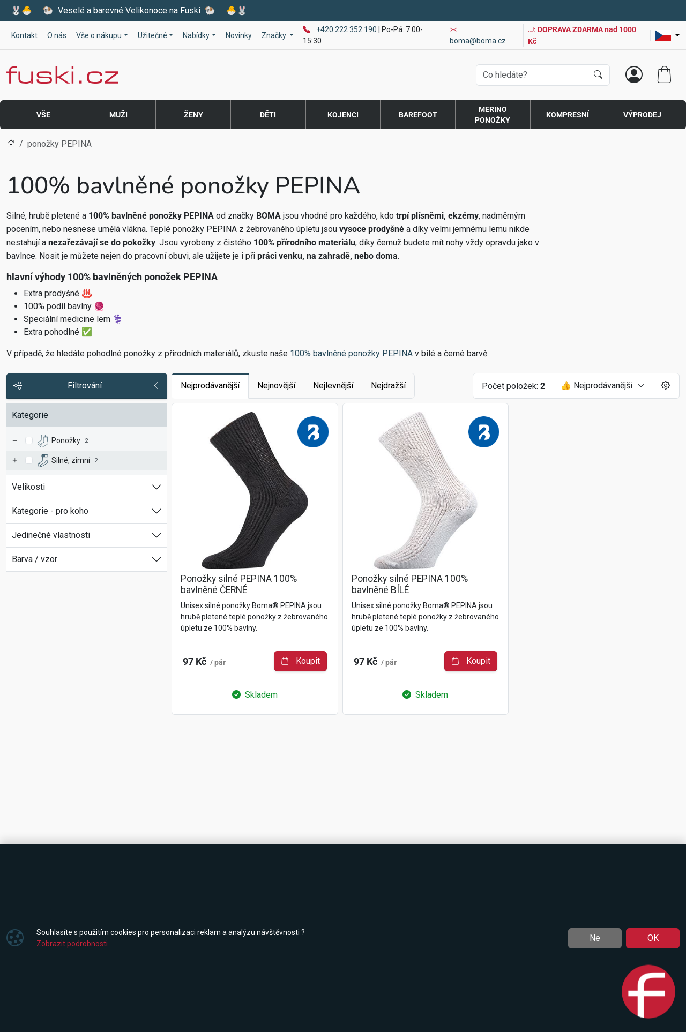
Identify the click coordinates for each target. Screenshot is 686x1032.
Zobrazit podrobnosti (72, 943)
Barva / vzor (34, 559)
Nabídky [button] (196, 35)
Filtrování (86, 385)
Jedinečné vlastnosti (51, 535)
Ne (595, 938)
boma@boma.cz (478, 35)
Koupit (300, 661)
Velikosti (28, 487)
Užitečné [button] (152, 35)
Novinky (239, 35)
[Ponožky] (14, 441)
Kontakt (24, 35)
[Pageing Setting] (665, 385)
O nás (56, 35)
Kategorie (30, 415)
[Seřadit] (603, 385)
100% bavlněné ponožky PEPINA (351, 353)
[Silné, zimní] (14, 461)
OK (653, 938)
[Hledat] (598, 75)
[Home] (10, 144)
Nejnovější (276, 385)
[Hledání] (531, 75)
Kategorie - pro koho (50, 511)
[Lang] (667, 35)
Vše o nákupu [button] (99, 35)
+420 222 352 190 (347, 29)
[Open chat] (648, 993)
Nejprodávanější (210, 385)
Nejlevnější (333, 385)
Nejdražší (388, 385)
